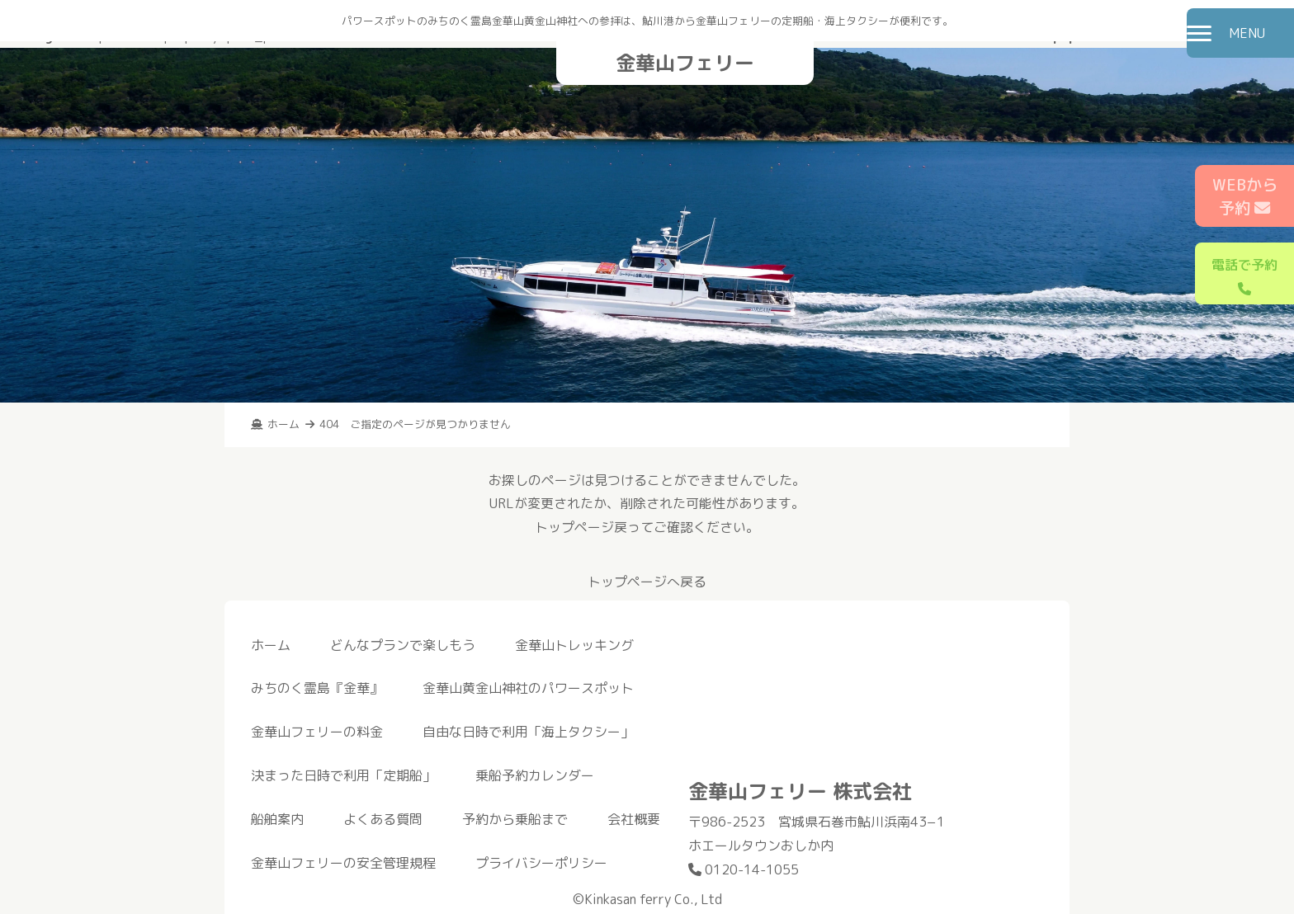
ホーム (270, 645)
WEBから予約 (1244, 196)
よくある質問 (383, 819)
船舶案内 (277, 819)
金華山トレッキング (574, 645)
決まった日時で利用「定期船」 (343, 775)
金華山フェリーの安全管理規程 (343, 863)
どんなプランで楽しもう (402, 645)
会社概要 (633, 819)
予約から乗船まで (515, 819)
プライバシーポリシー (541, 863)
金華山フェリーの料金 (317, 732)
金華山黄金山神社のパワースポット (528, 688)
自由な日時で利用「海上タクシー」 (528, 732)
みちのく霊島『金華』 (317, 688)
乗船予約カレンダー (534, 775)
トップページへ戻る (647, 581)
